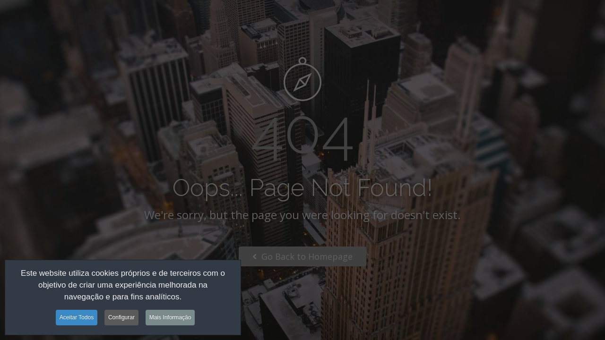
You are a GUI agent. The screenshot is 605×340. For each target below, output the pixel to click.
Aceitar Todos (77, 319)
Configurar (121, 319)
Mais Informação (170, 319)
